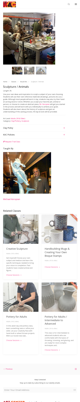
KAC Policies (9, 134)
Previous (9, 369)
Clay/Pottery (16, 121)
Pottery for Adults (16, 313)
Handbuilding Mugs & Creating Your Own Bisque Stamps (57, 249)
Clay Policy (8, 127)
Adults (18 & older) (18, 118)
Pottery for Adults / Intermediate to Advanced (56, 317)
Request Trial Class (11, 142)
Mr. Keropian (44, 104)
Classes (13, 82)
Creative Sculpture (17, 245)
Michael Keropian (11, 199)
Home (5, 82)
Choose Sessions (14, 272)
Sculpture (25, 121)
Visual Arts (23, 82)
